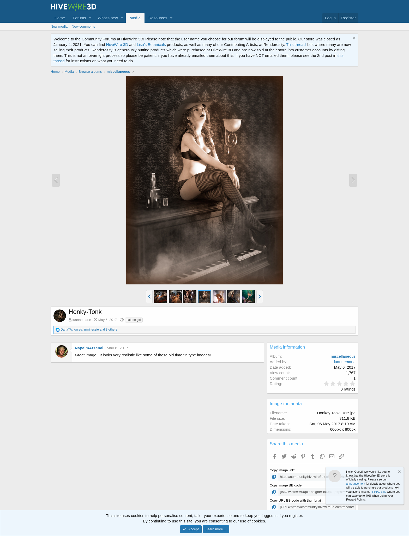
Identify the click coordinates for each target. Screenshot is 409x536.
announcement (355, 483)
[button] (90, 18)
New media (59, 26)
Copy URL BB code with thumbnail (296, 500)
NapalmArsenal (89, 348)
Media (135, 18)
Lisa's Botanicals (151, 44)
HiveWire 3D (117, 44)
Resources (157, 18)
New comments (83, 26)
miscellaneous (343, 356)
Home (60, 18)
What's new (108, 18)
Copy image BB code (286, 485)
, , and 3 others (89, 329)
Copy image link (282, 470)
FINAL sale (379, 491)
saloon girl (134, 320)
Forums (79, 18)
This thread (296, 44)
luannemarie (82, 320)
